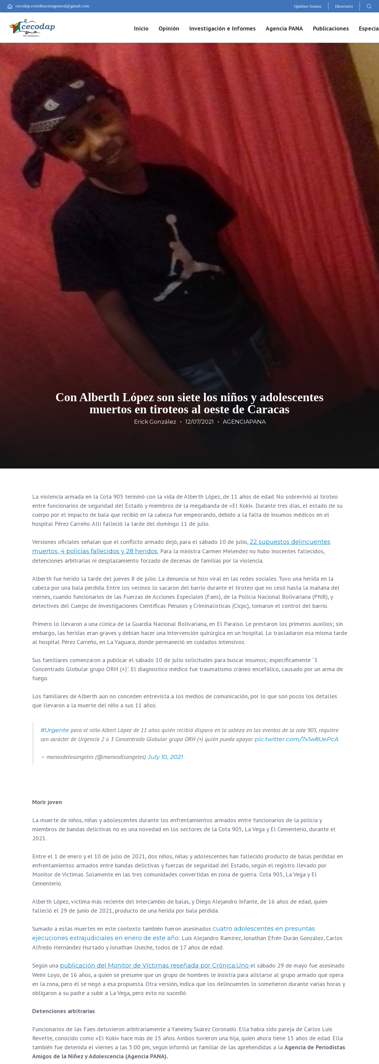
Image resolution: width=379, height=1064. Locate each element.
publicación (77, 965)
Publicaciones (331, 28)
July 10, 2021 (165, 756)
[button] (369, 6)
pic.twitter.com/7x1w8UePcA (297, 738)
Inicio (141, 28)
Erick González (155, 421)
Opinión (169, 28)
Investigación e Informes (222, 28)
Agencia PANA (284, 28)
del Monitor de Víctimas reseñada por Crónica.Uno (173, 965)
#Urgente (55, 729)
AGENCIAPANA (244, 421)
